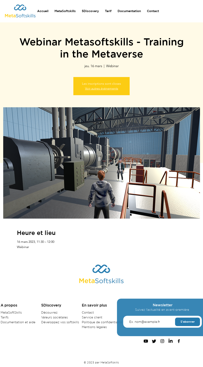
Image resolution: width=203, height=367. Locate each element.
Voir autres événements (101, 88)
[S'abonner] (187, 322)
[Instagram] (162, 341)
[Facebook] (178, 341)
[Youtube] (145, 341)
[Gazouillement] (154, 341)
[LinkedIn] (170, 341)
